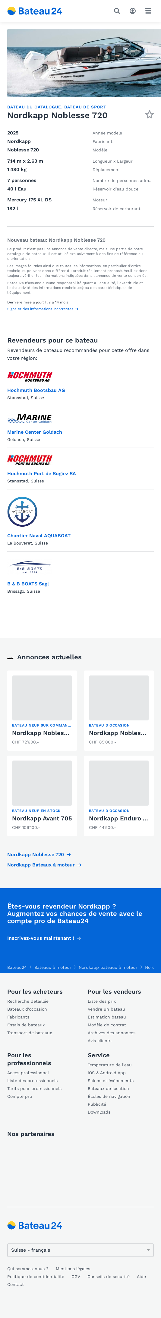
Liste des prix (102, 1001)
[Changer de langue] (80, 1250)
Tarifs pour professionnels (34, 1088)
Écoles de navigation (109, 1096)
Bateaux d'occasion (27, 1009)
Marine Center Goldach (34, 432)
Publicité (97, 1104)
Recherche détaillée (28, 1001)
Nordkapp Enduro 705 (121, 818)
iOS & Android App (107, 1072)
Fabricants (18, 1017)
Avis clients (99, 1040)
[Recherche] (118, 10)
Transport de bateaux (29, 1032)
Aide (141, 1276)
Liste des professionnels (32, 1080)
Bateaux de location (108, 1088)
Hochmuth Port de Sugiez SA (41, 473)
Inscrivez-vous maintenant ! (40, 938)
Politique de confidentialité (35, 1276)
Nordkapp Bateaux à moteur (41, 865)
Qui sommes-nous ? (28, 1268)
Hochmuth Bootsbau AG (36, 390)
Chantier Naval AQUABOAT (39, 535)
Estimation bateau (107, 1017)
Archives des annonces (111, 1032)
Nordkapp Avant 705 (42, 818)
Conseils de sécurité (108, 1276)
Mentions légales (73, 1268)
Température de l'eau (110, 1064)
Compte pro (19, 1096)
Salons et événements (111, 1080)
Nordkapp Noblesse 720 (48, 733)
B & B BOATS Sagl (28, 584)
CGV (75, 1276)
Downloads (99, 1112)
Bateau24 (17, 967)
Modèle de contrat (107, 1024)
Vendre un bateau (106, 1009)
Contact (15, 1284)
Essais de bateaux (26, 1024)
